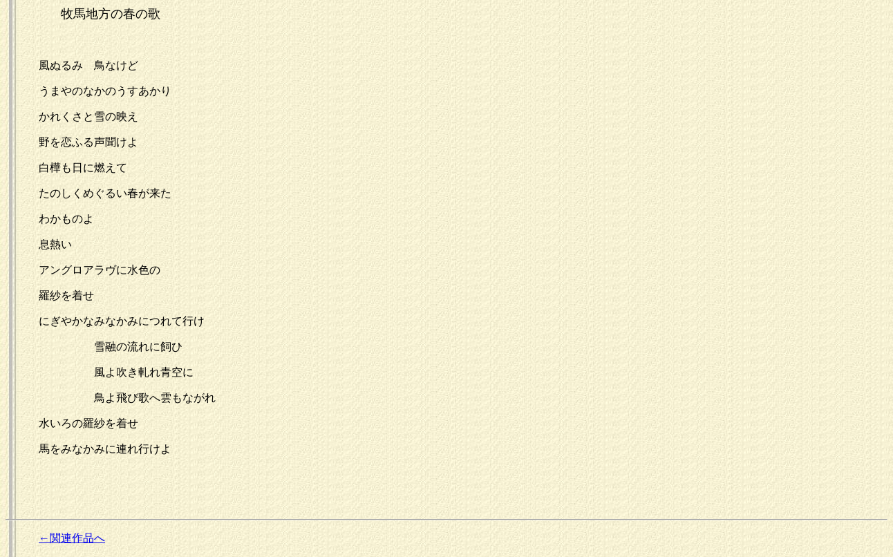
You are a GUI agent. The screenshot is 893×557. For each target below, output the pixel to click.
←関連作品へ (72, 538)
